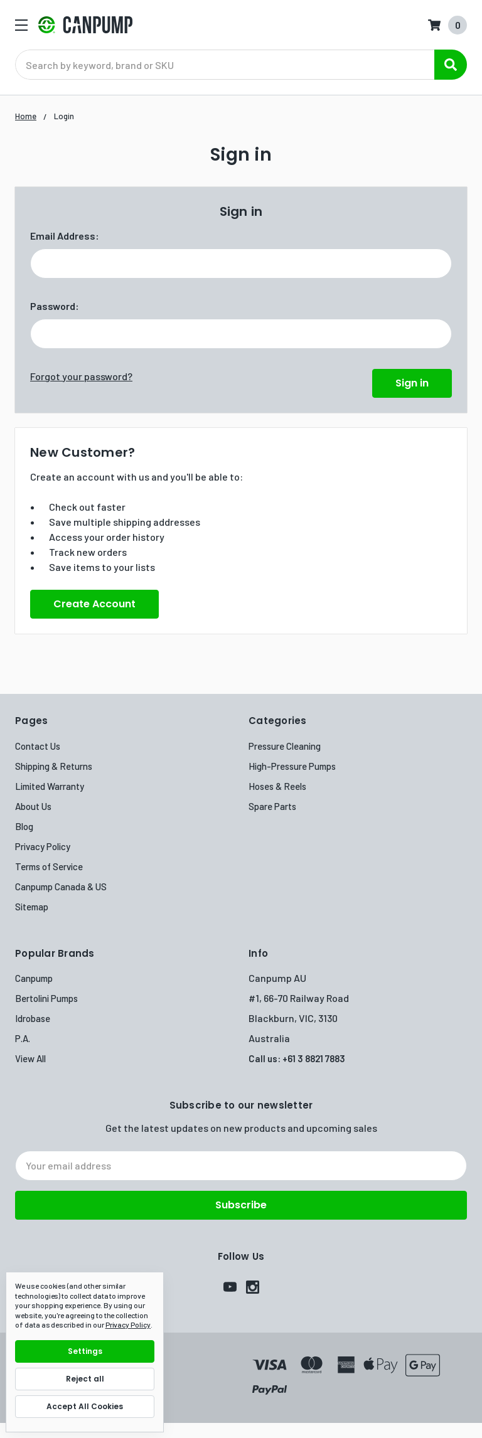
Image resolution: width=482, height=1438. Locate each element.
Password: (54, 306)
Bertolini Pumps (46, 998)
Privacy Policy (42, 846)
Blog (24, 826)
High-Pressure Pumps (292, 766)
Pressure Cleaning (285, 746)
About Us (33, 806)
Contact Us (37, 746)
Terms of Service (49, 866)
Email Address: (64, 236)
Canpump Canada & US (61, 886)
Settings (85, 1351)
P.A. (22, 1038)
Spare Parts (272, 806)
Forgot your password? (81, 376)
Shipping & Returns (53, 766)
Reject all (85, 1378)
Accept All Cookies (84, 1406)
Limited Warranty (49, 786)
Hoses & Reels (277, 786)
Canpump (34, 978)
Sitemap (31, 906)
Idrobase (32, 1018)
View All (30, 1058)
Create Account (94, 604)
